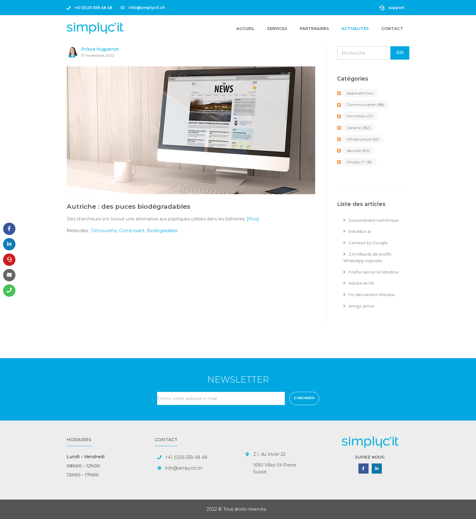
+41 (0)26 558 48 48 (89, 7)
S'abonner (304, 398)
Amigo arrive (358, 305)
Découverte (104, 230)
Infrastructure (363, 139)
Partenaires (314, 28)
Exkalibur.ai (357, 231)
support (391, 7)
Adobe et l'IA (358, 283)
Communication (365, 104)
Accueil (245, 28)
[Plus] (253, 219)
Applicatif (360, 93)
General (358, 127)
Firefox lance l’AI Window (371, 272)
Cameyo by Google (365, 242)
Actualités (355, 28)
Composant (131, 230)
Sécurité (358, 150)
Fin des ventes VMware (369, 294)
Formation (360, 116)
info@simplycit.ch (143, 7)
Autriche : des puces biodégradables (128, 206)
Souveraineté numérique (371, 220)
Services (277, 28)
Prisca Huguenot (100, 49)
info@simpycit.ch (183, 468)
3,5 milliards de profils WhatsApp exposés (367, 257)
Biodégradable (162, 230)
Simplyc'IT (359, 162)
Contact (392, 28)
